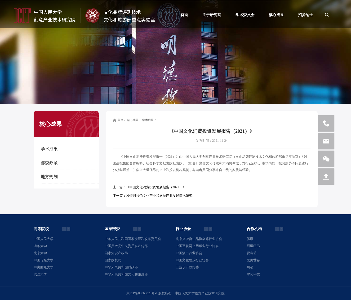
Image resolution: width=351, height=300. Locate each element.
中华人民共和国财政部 (121, 267)
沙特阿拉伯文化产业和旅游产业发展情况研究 (152, 195)
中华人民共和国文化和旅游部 (126, 274)
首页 (184, 15)
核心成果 (276, 15)
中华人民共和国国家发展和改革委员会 (133, 239)
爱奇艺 (252, 253)
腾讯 (250, 239)
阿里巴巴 (253, 246)
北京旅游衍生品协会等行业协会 (199, 239)
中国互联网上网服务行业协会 (197, 246)
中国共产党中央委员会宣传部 (126, 246)
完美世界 (253, 260)
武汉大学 (40, 274)
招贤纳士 (305, 15)
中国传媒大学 (43, 260)
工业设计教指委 (187, 267)
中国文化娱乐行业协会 (192, 260)
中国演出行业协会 (189, 253)
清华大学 (40, 246)
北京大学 (40, 253)
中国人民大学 (43, 239)
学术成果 (148, 120)
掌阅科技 (253, 274)
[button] (68, 229)
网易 (250, 267)
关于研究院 (211, 15)
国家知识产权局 (116, 253)
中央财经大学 (43, 267)
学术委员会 (244, 15)
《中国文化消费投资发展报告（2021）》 (149, 187)
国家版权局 (113, 260)
